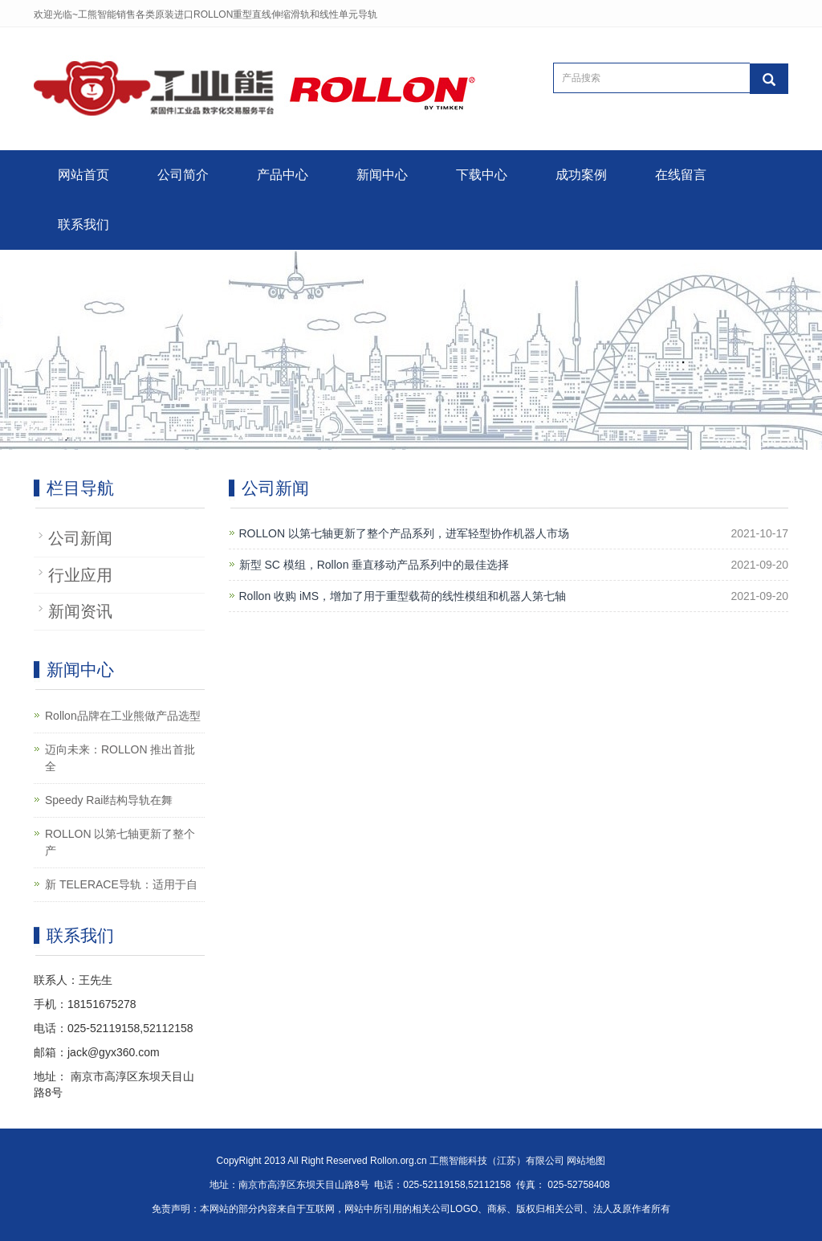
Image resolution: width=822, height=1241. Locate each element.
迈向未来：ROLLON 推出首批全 (120, 758)
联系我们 (83, 224)
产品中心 (282, 175)
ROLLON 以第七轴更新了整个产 (120, 842)
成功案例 (581, 175)
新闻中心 (382, 175)
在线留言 (680, 175)
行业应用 (80, 575)
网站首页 (83, 175)
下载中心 (481, 175)
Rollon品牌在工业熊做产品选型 (123, 715)
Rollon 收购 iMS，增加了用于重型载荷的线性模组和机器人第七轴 (403, 596)
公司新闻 (80, 538)
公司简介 (183, 175)
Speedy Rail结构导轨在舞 (109, 800)
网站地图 (586, 1160)
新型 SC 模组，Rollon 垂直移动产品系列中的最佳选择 (374, 564)
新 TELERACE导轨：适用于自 (121, 884)
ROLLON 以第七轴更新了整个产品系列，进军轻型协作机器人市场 (404, 533)
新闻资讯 (80, 611)
